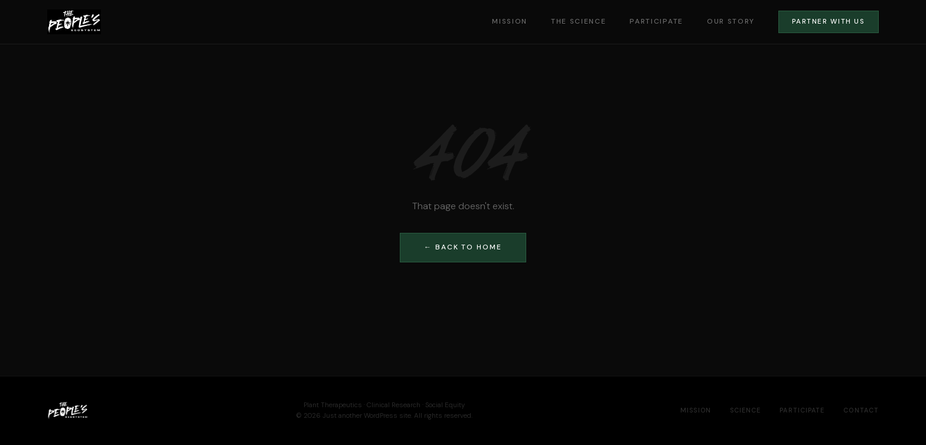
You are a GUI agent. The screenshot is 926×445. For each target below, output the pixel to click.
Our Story (731, 21)
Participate (656, 21)
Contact (861, 410)
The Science (578, 21)
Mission (509, 21)
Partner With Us (828, 21)
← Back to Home (463, 247)
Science (745, 410)
